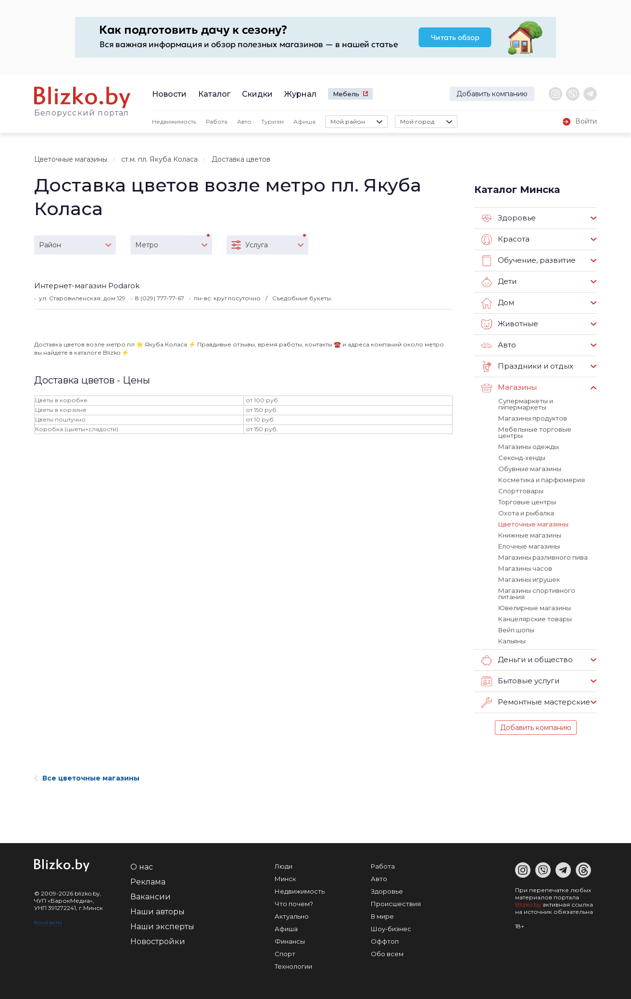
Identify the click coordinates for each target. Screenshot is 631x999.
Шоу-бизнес (391, 929)
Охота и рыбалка (526, 513)
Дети (499, 282)
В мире (382, 916)
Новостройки (157, 941)
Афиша (304, 121)
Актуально (292, 916)
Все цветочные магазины (86, 778)
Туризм (272, 121)
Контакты (48, 922)
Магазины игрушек (529, 579)
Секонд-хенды (521, 457)
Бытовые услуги (520, 681)
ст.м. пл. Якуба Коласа (159, 159)
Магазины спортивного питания (536, 594)
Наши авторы (157, 911)
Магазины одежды (528, 446)
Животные (509, 324)
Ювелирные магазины (534, 608)
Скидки (257, 94)
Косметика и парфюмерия (541, 480)
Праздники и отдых (527, 366)
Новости (169, 94)
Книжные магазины (529, 535)
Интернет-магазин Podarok (86, 285)
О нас (141, 866)
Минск (285, 879)
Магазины (509, 388)
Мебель (346, 94)
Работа (216, 121)
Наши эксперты (162, 926)
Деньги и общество (527, 660)
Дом (497, 303)
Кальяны (512, 641)
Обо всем (387, 954)
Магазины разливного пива (543, 557)
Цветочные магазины (70, 159)
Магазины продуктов (532, 418)
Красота (505, 239)
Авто (244, 121)
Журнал (300, 94)
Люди (283, 866)
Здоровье (508, 218)
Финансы (290, 941)
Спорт (285, 954)
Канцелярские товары (535, 619)
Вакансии (150, 896)
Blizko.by (528, 904)
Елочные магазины (529, 546)
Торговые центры (527, 502)
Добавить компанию (492, 94)
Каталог (214, 94)
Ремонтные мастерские (535, 702)
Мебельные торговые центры (534, 432)
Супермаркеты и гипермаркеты (525, 404)
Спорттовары (520, 491)
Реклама (147, 881)
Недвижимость (174, 121)
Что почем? (294, 904)
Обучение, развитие (528, 261)
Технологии (293, 966)
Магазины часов (525, 568)
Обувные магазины (529, 469)
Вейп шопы (516, 630)
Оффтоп (385, 941)
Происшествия (396, 904)
